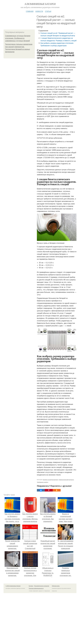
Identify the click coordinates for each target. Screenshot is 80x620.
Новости (39, 11)
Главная (29, 11)
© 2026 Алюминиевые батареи (13, 585)
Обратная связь (56, 585)
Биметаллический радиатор (66, 479)
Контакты (31, 585)
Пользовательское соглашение (41, 585)
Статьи (48, 11)
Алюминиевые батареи (40, 4)
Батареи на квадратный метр (50, 479)
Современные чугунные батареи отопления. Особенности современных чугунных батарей (17, 38)
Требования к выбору (42, 482)
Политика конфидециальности (36, 588)
